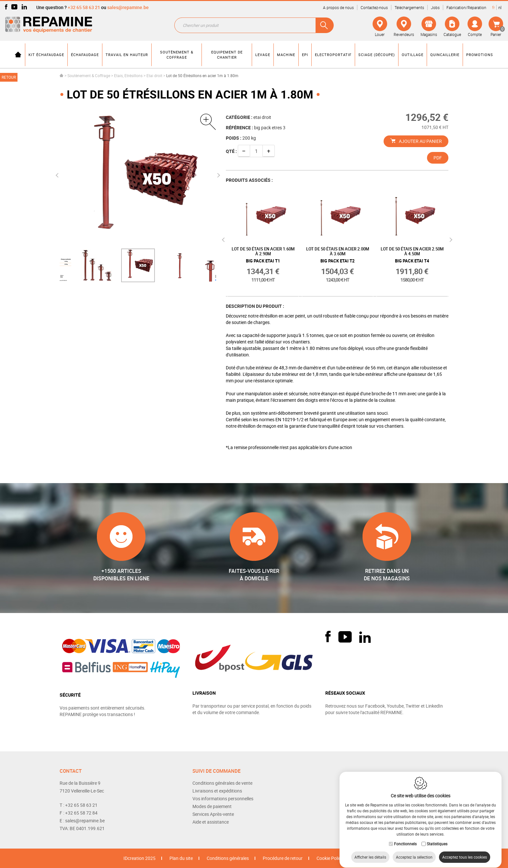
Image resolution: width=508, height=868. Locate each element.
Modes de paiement (212, 806)
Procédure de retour (283, 858)
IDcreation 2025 (139, 858)
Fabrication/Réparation (466, 7)
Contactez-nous (374, 7)
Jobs (435, 7)
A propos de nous (338, 7)
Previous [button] (58, 175)
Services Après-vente (213, 814)
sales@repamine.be (128, 7)
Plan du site (181, 858)
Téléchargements (409, 7)
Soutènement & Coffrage (88, 75)
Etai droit (154, 75)
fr (493, 7)
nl (500, 7)
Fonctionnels (405, 837)
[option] (138, 265)
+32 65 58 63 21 (84, 7)
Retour (9, 77)
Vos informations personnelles (222, 798)
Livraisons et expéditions (217, 791)
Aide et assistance (210, 822)
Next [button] (217, 175)
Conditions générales (228, 858)
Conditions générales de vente (222, 783)
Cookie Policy (330, 858)
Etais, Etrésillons (128, 75)
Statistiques (437, 837)
